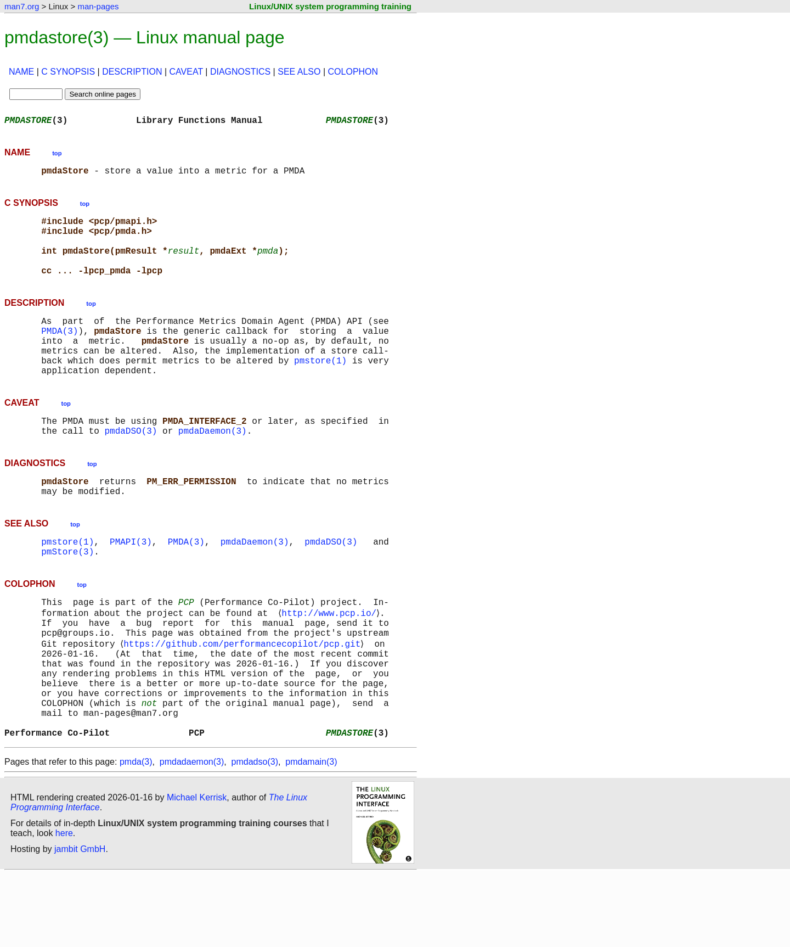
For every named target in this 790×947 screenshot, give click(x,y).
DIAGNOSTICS (240, 71)
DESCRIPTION (132, 71)
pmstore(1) (320, 389)
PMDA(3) (59, 352)
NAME (21, 71)
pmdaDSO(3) (130, 466)
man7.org (21, 6)
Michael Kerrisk (197, 870)
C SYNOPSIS (68, 71)
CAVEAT (186, 71)
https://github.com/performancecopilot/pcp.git (244, 696)
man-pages (98, 6)
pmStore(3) (67, 595)
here (64, 905)
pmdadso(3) (255, 834)
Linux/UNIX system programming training (330, 6)
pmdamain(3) (311, 834)
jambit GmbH (79, 921)
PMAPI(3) (131, 583)
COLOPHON (353, 71)
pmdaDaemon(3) (212, 466)
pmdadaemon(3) (192, 834)
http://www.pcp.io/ (331, 660)
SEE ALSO (299, 71)
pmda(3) (136, 834)
